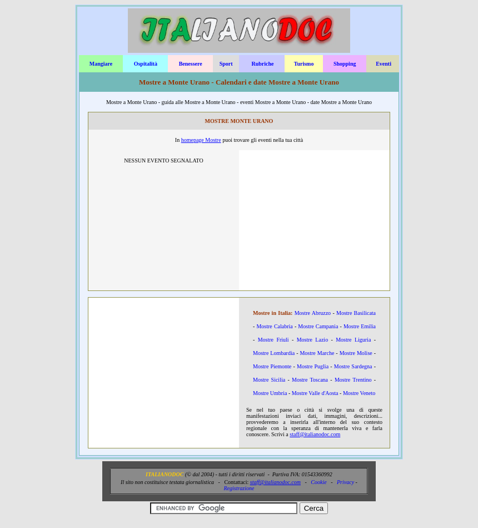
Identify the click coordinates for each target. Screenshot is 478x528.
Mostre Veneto (359, 393)
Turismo (304, 64)
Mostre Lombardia (274, 353)
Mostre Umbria (270, 393)
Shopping (344, 64)
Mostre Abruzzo (313, 313)
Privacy (345, 482)
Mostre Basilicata (356, 313)
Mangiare (100, 64)
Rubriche (262, 64)
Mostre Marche (317, 353)
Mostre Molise (356, 353)
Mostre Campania (318, 326)
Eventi (383, 64)
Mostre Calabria (274, 326)
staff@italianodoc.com (315, 434)
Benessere (190, 64)
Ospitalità (145, 64)
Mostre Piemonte (272, 366)
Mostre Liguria (353, 340)
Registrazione (238, 488)
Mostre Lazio (312, 340)
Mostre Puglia (312, 366)
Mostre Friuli (273, 340)
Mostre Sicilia (269, 380)
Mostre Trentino (353, 380)
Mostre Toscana (310, 380)
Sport (226, 64)
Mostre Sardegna (353, 366)
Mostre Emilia (359, 326)
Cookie (318, 482)
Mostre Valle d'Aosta (315, 393)
